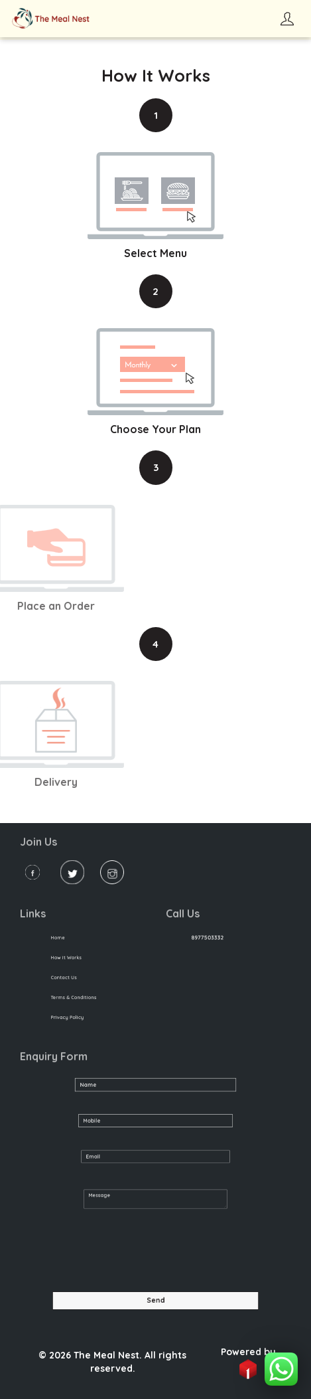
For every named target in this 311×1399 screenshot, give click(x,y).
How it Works (69, 957)
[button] (281, 1369)
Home (62, 937)
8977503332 (212, 937)
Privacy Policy (70, 1016)
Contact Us (67, 977)
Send (155, 1300)
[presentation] (120, 1253)
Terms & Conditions (74, 997)
